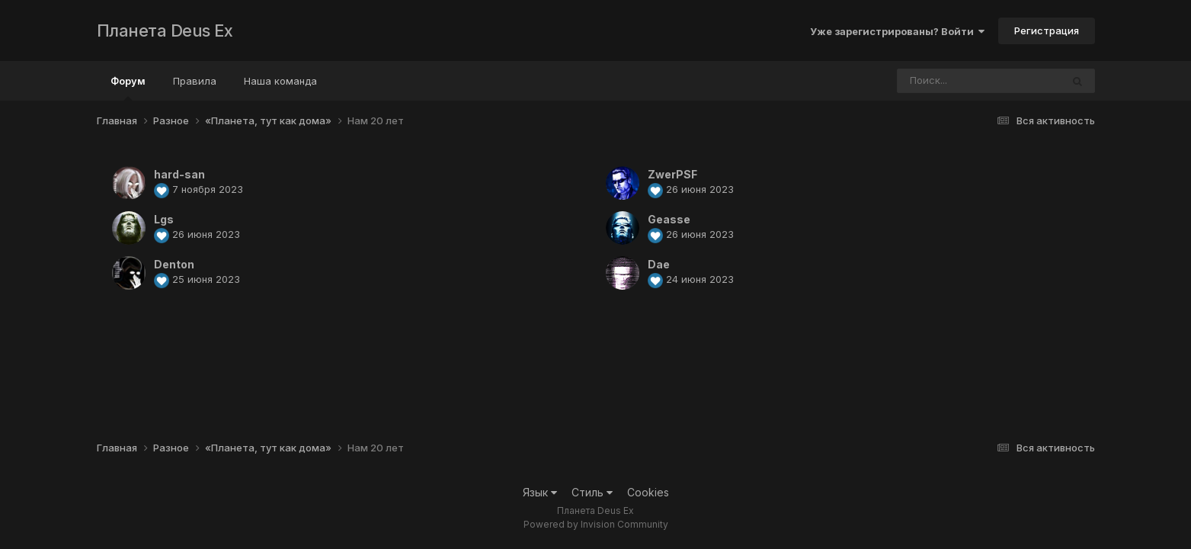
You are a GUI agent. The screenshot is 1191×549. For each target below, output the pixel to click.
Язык (540, 492)
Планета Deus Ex (165, 30)
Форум (128, 88)
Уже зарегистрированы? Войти (897, 31)
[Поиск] (950, 80)
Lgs (164, 219)
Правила (194, 81)
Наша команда (280, 81)
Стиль (592, 492)
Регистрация (1046, 30)
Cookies (648, 492)
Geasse (669, 219)
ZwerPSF (672, 174)
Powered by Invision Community (595, 524)
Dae (659, 264)
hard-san (179, 174)
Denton (174, 264)
